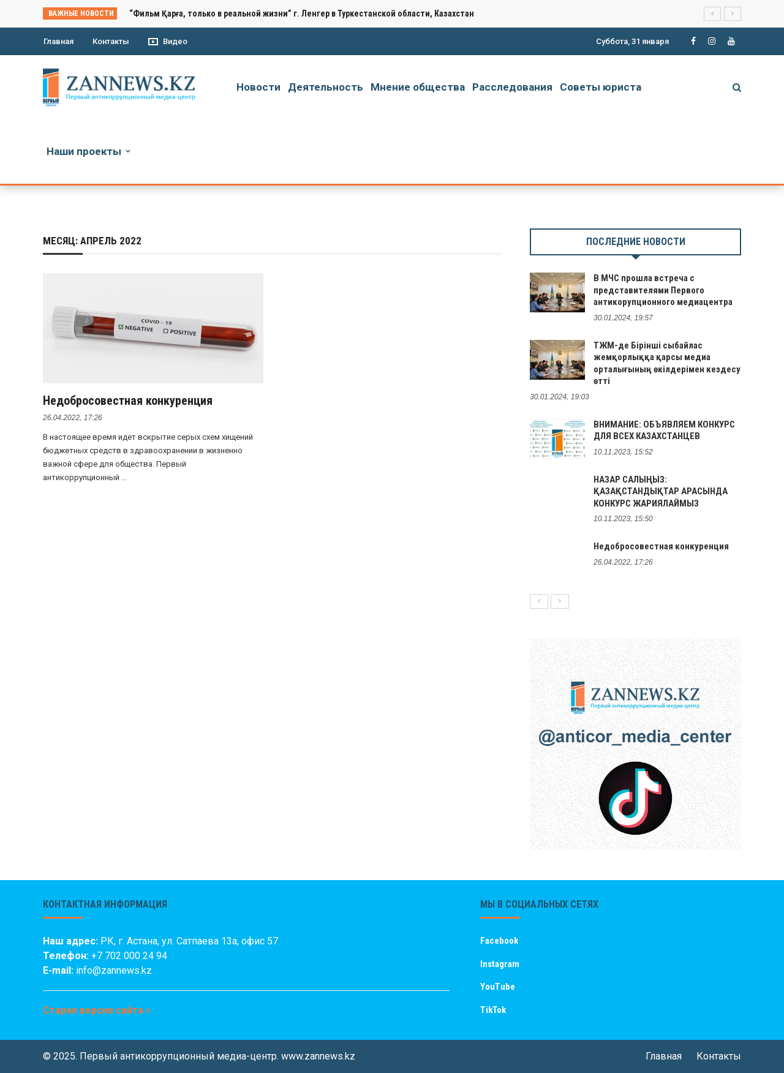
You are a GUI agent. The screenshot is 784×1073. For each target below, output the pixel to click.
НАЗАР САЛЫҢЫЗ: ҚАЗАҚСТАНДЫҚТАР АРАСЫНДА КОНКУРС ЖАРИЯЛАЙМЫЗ (661, 491)
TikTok (493, 1009)
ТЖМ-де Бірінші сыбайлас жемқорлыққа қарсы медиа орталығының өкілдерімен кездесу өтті (667, 363)
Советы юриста (600, 87)
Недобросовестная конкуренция (128, 400)
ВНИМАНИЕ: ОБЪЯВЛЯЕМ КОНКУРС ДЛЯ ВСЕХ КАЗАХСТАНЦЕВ (664, 430)
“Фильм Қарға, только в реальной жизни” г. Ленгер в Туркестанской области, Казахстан (301, 13)
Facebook (499, 940)
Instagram (499, 963)
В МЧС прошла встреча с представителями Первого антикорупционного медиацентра (663, 290)
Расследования (512, 87)
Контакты (110, 41)
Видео (167, 41)
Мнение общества (418, 87)
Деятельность (325, 87)
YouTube (497, 986)
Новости (258, 87)
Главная (58, 41)
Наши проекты (84, 151)
